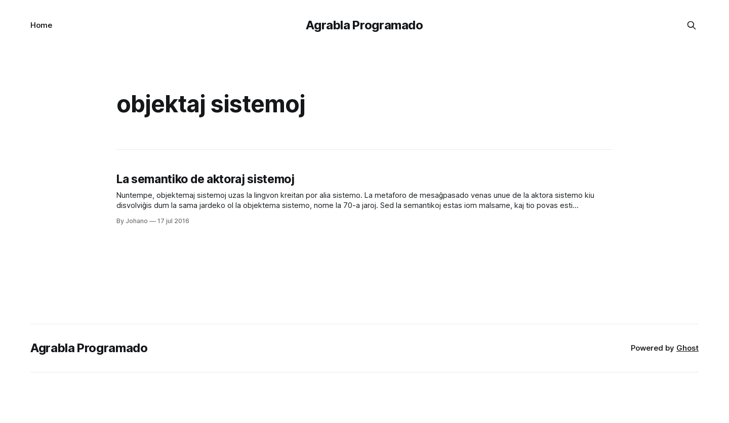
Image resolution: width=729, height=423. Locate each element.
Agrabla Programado (364, 25)
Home (41, 25)
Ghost (687, 348)
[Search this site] (691, 25)
